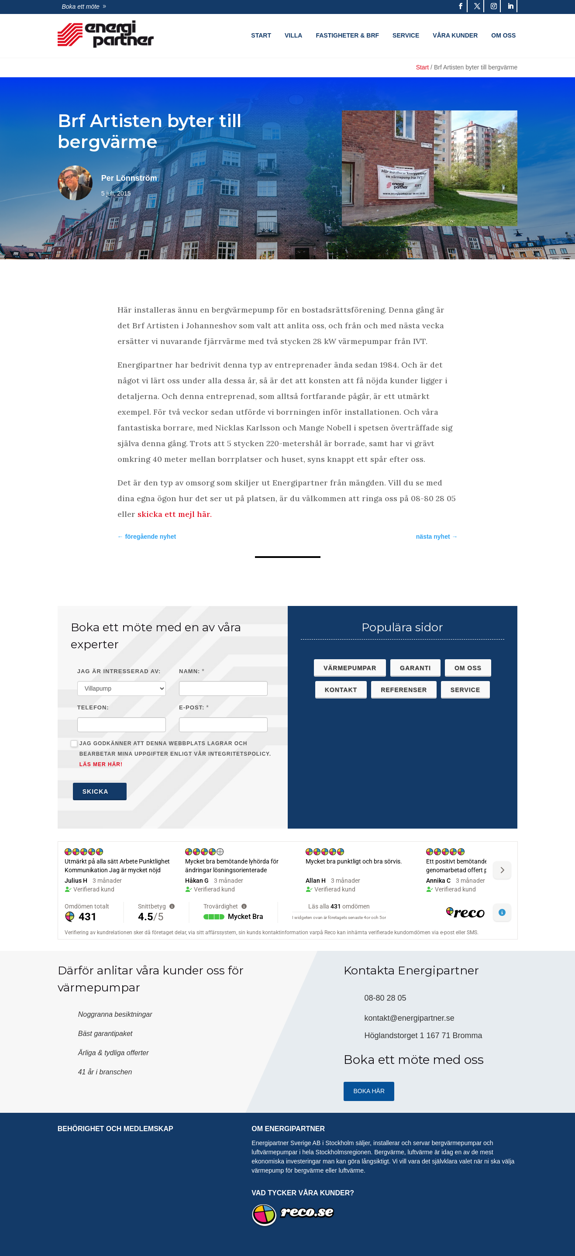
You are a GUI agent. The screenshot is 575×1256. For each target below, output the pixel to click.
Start (261, 35)
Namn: (189, 671)
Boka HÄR (369, 1090)
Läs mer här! (101, 764)
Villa (293, 35)
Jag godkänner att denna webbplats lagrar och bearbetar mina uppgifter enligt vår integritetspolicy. (171, 753)
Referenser (404, 689)
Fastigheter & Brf (347, 35)
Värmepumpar (350, 667)
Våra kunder (455, 35)
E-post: (191, 707)
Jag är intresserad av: (119, 671)
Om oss (503, 35)
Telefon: (93, 707)
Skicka (100, 791)
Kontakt (341, 689)
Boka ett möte (81, 6)
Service (406, 35)
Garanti (415, 667)
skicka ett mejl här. (176, 514)
